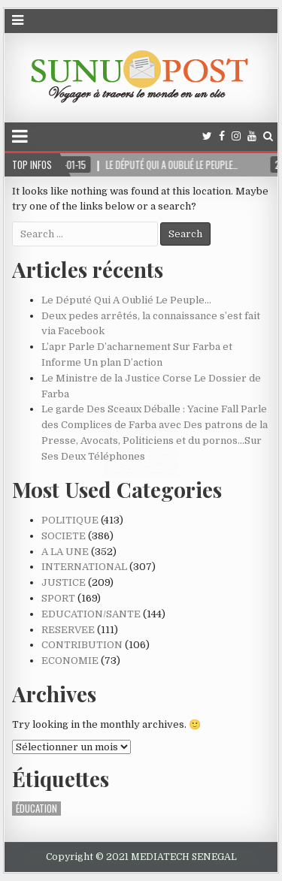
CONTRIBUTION (82, 644)
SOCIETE (63, 536)
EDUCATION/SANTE (91, 614)
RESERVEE (68, 629)
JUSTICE (63, 582)
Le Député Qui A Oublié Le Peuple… (126, 300)
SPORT (58, 598)
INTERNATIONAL (84, 566)
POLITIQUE (70, 520)
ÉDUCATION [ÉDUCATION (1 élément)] (36, 808)
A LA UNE (65, 551)
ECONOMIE (70, 660)
